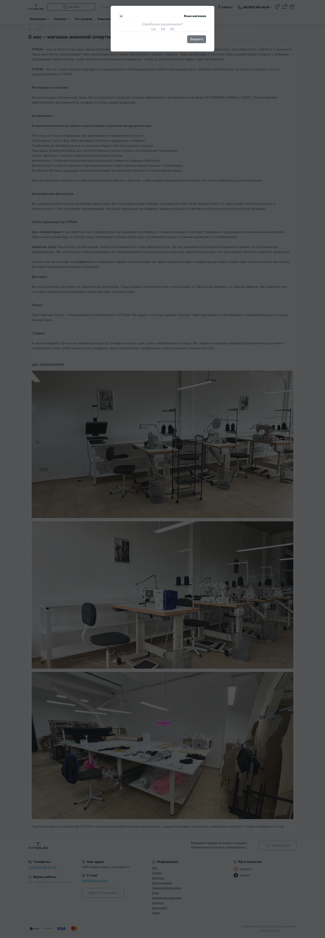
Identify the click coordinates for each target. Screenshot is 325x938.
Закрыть (196, 39)
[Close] (121, 16)
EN (162, 29)
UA (153, 29)
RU (172, 29)
